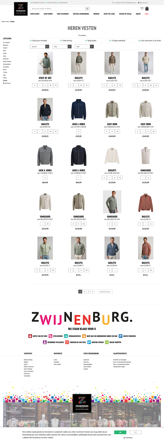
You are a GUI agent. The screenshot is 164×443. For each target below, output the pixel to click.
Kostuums (6, 59)
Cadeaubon (27, 376)
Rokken (26, 362)
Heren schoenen (28, 371)
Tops (4, 75)
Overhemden (7, 64)
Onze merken (87, 367)
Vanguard (145, 170)
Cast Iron (112, 124)
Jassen (5, 53)
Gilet (4, 50)
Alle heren (7, 83)
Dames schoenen (29, 367)
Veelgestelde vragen (119, 367)
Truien (5, 78)
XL (45, 85)
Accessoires (6, 42)
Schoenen (27, 373)
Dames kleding (28, 360)
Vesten (5, 80)
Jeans (4, 56)
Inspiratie (56, 362)
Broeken (5, 45)
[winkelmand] (146, 8)
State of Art (45, 77)
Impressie (86, 360)
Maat (78, 46)
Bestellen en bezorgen (119, 360)
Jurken (26, 364)
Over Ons (86, 362)
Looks (55, 360)
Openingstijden (88, 364)
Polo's (4, 69)
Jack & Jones (78, 124)
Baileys (79, 77)
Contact (86, 369)
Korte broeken (7, 61)
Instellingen (128, 438)
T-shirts (5, 72)
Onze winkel (57, 364)
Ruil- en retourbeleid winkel (121, 364)
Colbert (5, 48)
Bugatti (112, 170)
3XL (56, 85)
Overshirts (6, 67)
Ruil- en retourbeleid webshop (122, 362)
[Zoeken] (87, 8)
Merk (55, 46)
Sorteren (34, 46)
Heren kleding (28, 369)
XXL (50, 85)
